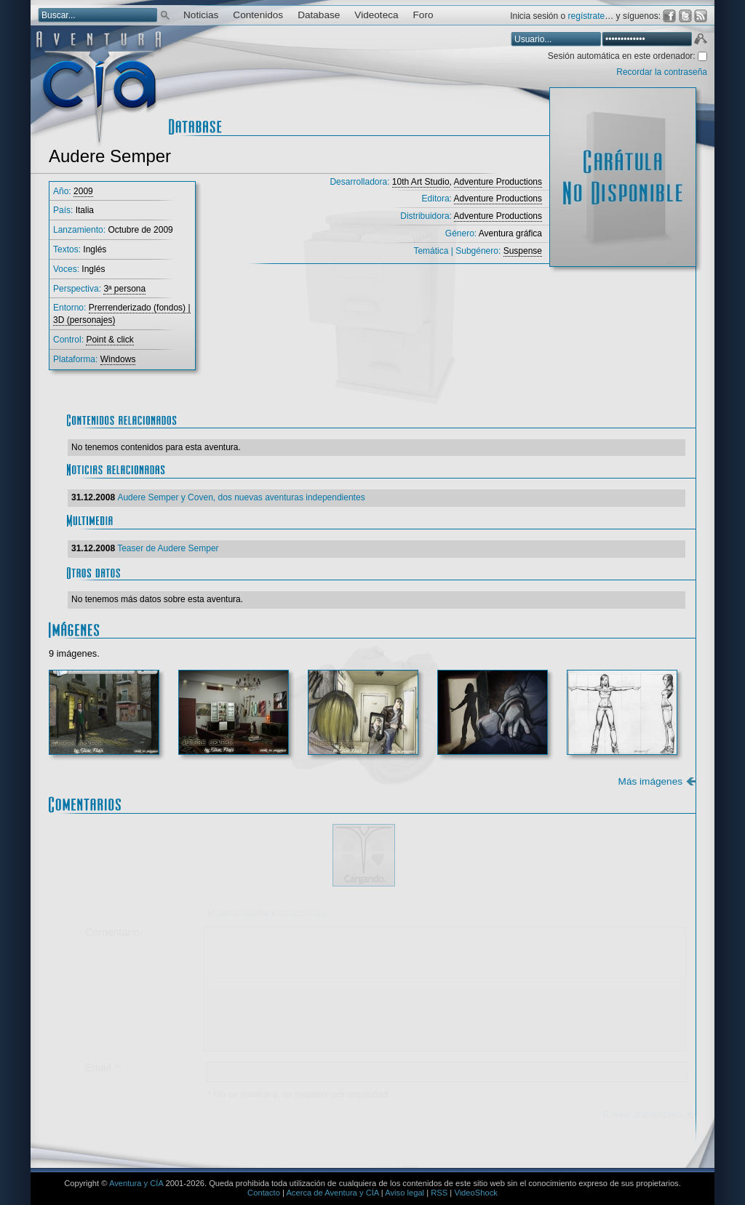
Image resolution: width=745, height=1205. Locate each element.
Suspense (522, 251)
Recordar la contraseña (661, 72)
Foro (423, 14)
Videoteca (376, 14)
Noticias (200, 14)
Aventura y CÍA (136, 1183)
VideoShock (476, 1192)
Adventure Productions (498, 182)
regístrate (586, 16)
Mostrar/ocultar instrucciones (267, 913)
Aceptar (700, 40)
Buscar (165, 14)
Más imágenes (650, 781)
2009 (83, 191)
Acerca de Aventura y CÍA (332, 1192)
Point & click (109, 340)
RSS (439, 1192)
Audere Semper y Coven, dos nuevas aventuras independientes (240, 497)
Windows (118, 359)
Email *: (103, 1067)
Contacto (263, 1192)
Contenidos (258, 14)
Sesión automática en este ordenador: (623, 56)
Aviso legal (404, 1192)
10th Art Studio (421, 182)
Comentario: (113, 932)
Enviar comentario (642, 1114)
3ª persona (124, 289)
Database (319, 14)
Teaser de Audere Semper (167, 548)
